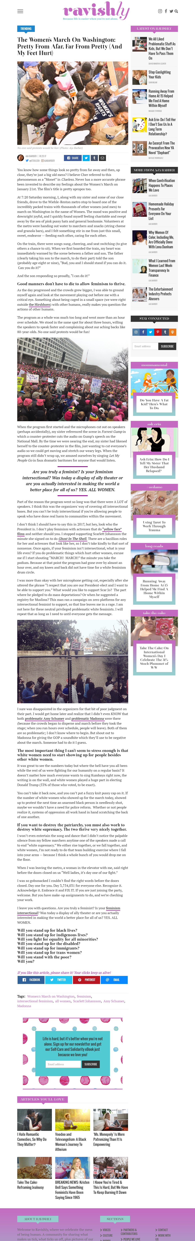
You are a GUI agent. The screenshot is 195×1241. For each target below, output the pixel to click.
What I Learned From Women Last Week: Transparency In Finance (162, 268)
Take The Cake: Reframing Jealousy (30, 1185)
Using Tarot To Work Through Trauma (154, 526)
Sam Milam (153, 82)
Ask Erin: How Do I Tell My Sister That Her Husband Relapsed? (154, 465)
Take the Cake (154, 613)
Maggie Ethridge (155, 111)
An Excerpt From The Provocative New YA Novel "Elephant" (162, 148)
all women (63, 1001)
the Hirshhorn (39, 304)
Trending (26, 29)
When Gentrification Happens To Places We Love (162, 185)
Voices (106, 1230)
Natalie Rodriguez (156, 158)
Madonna (24, 1006)
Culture (107, 1235)
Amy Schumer (113, 1001)
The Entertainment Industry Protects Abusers (161, 294)
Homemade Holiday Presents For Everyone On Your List (161, 211)
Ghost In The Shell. (72, 538)
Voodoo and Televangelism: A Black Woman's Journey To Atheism (70, 1142)
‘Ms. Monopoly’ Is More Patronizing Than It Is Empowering (109, 1139)
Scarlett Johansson (87, 1001)
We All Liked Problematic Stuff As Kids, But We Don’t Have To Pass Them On (162, 48)
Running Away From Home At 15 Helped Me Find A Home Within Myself (161, 98)
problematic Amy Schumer (44, 718)
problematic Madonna (88, 718)
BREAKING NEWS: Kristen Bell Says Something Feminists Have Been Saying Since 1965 (72, 1190)
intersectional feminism (35, 1001)
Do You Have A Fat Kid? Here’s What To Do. (154, 404)
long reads (154, 546)
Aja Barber (31, 156)
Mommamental (154, 365)
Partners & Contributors (129, 1232)
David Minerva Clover (157, 63)
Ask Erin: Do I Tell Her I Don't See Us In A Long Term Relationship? (162, 126)
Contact (163, 1230)
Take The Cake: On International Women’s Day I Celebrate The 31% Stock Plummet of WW (154, 658)
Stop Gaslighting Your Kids (160, 74)
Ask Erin (154, 424)
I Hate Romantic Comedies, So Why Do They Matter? (32, 1139)
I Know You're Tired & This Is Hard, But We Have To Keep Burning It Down (110, 1187)
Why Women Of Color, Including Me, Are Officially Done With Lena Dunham (161, 239)
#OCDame (154, 487)
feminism (84, 996)
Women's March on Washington (50, 996)
